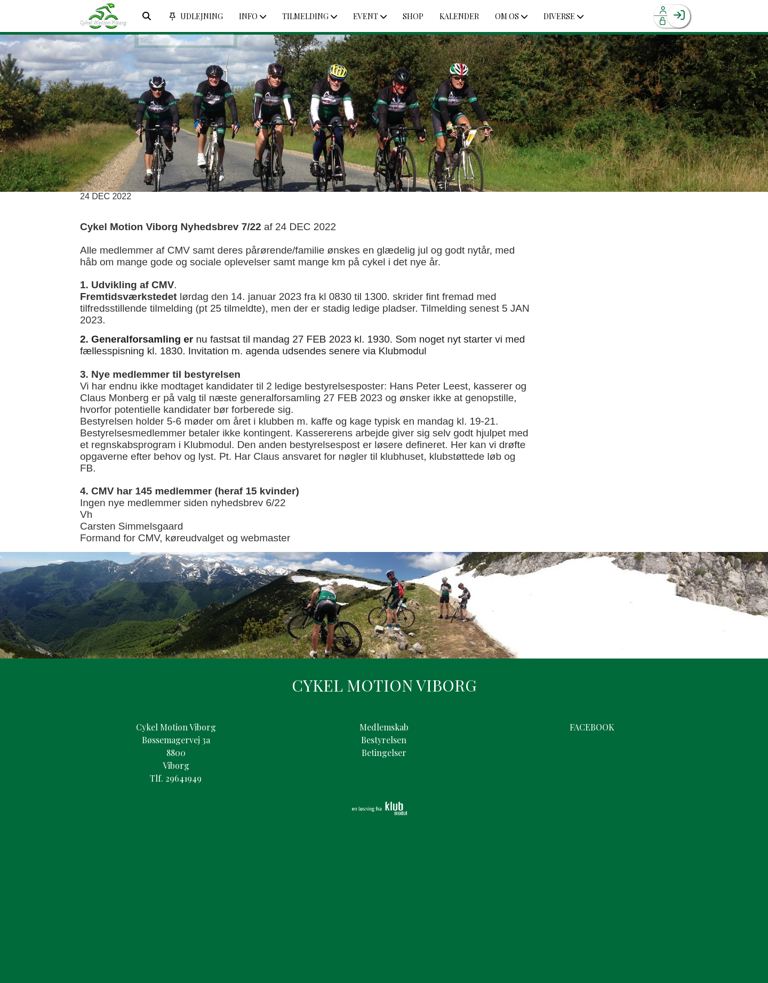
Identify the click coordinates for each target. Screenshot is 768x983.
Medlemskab (384, 727)
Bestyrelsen (383, 739)
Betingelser (384, 752)
